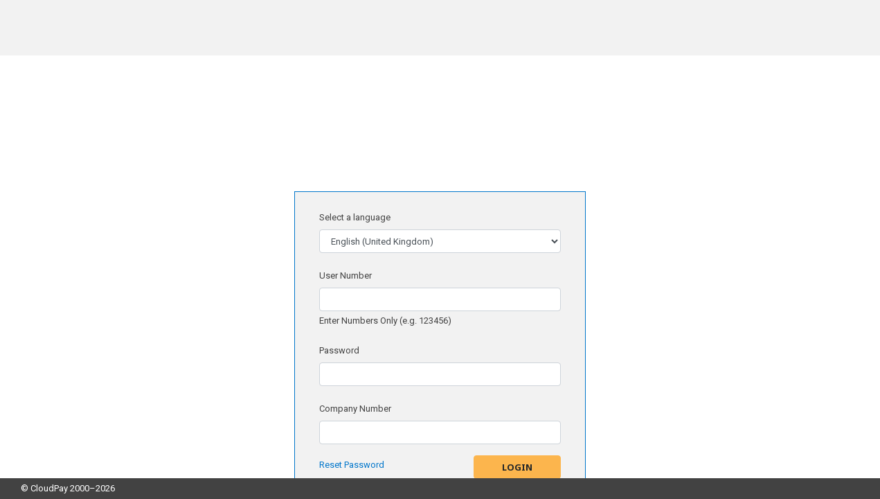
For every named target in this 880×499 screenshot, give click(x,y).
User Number (345, 275)
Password (339, 350)
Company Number (355, 408)
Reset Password (351, 464)
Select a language (354, 217)
